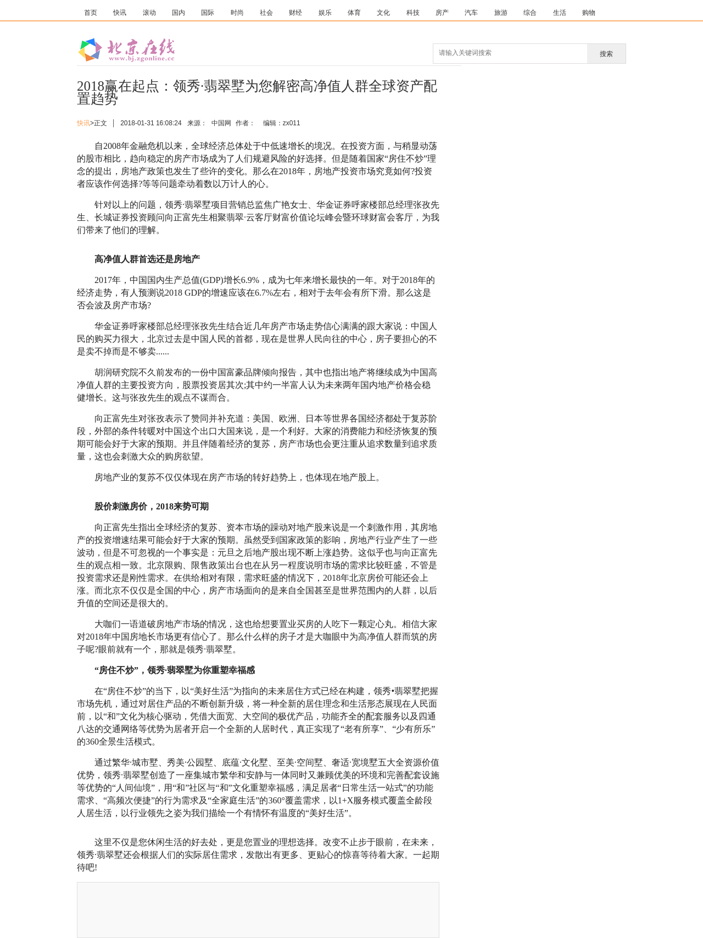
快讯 (119, 12)
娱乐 (325, 12)
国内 (178, 12)
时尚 (237, 12)
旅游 (500, 12)
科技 (413, 12)
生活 (559, 12)
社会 (266, 12)
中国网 (221, 123)
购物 (588, 12)
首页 (90, 12)
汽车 (471, 12)
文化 (383, 12)
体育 (354, 12)
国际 (207, 12)
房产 (442, 12)
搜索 (606, 54)
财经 (295, 12)
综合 (530, 12)
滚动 (149, 12)
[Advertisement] (346, 910)
